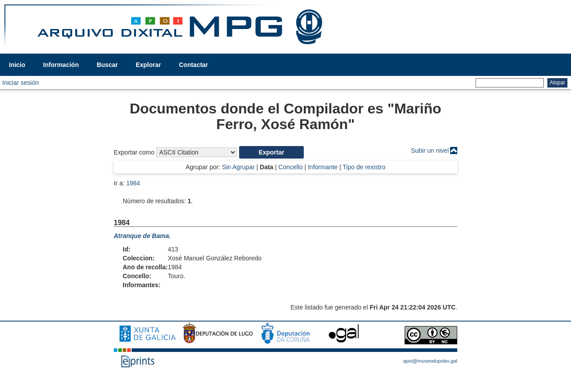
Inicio (17, 64)
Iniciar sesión (20, 82)
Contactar (193, 64)
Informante (323, 167)
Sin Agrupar (238, 167)
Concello (290, 167)
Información (61, 64)
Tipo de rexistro (364, 167)
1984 (133, 183)
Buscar (107, 64)
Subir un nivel (430, 150)
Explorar (148, 64)
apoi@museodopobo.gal (430, 361)
